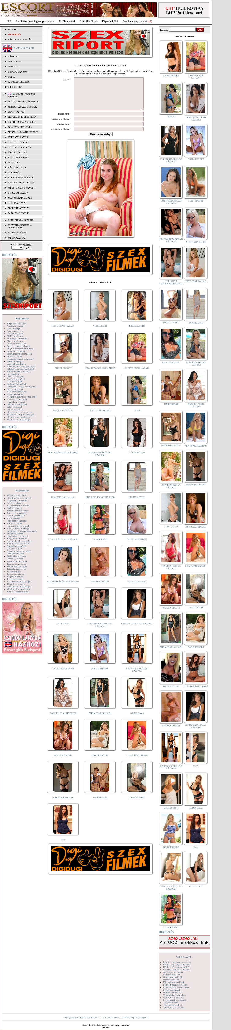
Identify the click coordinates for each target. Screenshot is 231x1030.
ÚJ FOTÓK (13, 66)
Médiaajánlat (142, 1017)
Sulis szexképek (14, 548)
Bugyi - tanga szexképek (18, 346)
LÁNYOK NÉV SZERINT (20, 220)
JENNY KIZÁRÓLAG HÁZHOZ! (137, 630)
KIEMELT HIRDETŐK (19, 82)
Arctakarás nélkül (20, 177)
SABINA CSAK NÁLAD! (137, 374)
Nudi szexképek (14, 508)
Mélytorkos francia (21, 187)
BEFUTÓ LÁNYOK (17, 71)
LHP (9, 21)
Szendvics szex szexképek (19, 551)
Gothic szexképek (15, 376)
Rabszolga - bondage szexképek (22, 531)
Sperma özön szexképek (18, 543)
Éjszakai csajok (18, 192)
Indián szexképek (15, 389)
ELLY (196, 766)
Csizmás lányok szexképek (19, 353)
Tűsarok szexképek (16, 584)
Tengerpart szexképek (17, 563)
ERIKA (137, 416)
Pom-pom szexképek (16, 520)
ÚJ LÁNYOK (14, 61)
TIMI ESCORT (100, 803)
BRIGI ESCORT (171, 847)
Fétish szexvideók (171, 974)
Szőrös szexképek (15, 558)
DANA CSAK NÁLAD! (63, 674)
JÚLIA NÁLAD (137, 458)
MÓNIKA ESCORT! (63, 416)
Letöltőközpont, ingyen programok (35, 21)
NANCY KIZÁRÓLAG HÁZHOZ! (171, 887)
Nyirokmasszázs (18, 208)
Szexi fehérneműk (19, 147)
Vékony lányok (18, 137)
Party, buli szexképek (17, 513)
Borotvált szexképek (16, 343)
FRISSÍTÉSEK (15, 87)
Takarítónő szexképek (17, 561)
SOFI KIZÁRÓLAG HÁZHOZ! (63, 458)
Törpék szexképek (15, 576)
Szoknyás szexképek (16, 556)
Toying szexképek (15, 579)
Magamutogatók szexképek (19, 412)
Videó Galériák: (184, 957)
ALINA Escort (137, 719)
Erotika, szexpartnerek (135, 21)
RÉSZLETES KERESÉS (19, 39)
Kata (63, 846)
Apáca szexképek (15, 331)
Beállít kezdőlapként (89, 1017)
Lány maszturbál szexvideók (176, 987)
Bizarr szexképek (15, 341)
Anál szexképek (14, 328)
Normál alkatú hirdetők (24, 132)
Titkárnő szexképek (16, 574)
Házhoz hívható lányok (23, 101)
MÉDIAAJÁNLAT (17, 237)
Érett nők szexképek (16, 364)
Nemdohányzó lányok (22, 106)
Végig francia (17, 167)
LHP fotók (14, 172)
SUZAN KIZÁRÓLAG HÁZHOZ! (100, 459)
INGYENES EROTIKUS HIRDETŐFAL (20, 226)
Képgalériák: (22, 318)
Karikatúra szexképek (17, 391)
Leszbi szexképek (15, 409)
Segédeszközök (18, 142)
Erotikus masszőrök (21, 122)
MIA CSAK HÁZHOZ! (196, 446)
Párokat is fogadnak (21, 182)
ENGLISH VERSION (23, 48)
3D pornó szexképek (16, 323)
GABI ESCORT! (171, 686)
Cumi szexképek (14, 356)
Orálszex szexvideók (172, 992)
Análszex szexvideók (173, 972)
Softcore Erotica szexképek (19, 541)
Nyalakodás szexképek (17, 510)
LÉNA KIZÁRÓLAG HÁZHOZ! (100, 374)
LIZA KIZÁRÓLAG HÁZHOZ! (63, 545)
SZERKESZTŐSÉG (17, 232)
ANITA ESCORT (100, 674)
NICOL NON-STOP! (137, 545)
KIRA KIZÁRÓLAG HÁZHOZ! (100, 503)
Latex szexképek (14, 407)
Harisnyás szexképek (16, 384)
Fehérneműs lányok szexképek (21, 366)
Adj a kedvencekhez (110, 1017)
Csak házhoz (16, 112)
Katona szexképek (15, 394)
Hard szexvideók (171, 979)
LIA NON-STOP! (137, 503)
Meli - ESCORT (195, 201)
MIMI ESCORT (171, 807)
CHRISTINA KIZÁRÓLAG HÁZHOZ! (100, 631)
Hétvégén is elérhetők (22, 117)
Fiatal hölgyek (18, 157)
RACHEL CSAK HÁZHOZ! (63, 719)
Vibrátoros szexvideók (173, 1007)
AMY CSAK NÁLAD (100, 416)
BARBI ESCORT (100, 761)
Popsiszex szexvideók (173, 997)
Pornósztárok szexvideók (174, 1000)
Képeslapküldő (110, 21)
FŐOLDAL (13, 29)
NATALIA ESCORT (136, 587)
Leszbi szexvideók (171, 989)
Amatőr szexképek (15, 326)
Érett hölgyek (17, 152)
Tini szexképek (14, 571)
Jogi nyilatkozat (71, 1017)
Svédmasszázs (17, 203)
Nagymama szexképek (17, 500)
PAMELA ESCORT (63, 761)
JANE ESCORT (137, 803)
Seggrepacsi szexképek (17, 536)
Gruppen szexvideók (172, 977)
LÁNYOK (13, 56)
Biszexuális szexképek (17, 338)
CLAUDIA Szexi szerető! (63, 503)
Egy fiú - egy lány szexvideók (177, 962)
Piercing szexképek (16, 515)
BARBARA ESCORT (63, 803)
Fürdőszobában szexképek (19, 371)
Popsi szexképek (14, 523)
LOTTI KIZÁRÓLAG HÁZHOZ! (63, 587)
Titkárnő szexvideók (172, 1005)
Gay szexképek (14, 374)
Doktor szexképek (15, 361)
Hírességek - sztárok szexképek (21, 386)
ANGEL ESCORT (63, 374)
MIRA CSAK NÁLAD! (100, 719)
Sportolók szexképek (16, 546)
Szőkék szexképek (15, 553)
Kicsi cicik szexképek (17, 399)
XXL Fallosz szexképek (18, 591)
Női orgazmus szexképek (18, 505)
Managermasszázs (20, 198)
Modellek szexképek (16, 495)
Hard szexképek (14, 381)
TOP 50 (11, 76)
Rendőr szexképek (15, 533)
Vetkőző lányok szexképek (19, 586)
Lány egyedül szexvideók (175, 984)
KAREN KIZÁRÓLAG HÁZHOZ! (137, 675)
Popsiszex (14, 162)
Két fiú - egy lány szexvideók (177, 964)
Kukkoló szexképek (16, 401)
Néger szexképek (15, 503)
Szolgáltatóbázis (89, 21)
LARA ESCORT (100, 545)
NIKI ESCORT (100, 332)
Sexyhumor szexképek (17, 538)
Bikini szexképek (15, 336)
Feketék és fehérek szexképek (20, 369)
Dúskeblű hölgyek (20, 127)
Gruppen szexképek (16, 379)
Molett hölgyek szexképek (19, 498)
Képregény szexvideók (174, 982)
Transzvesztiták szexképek (19, 581)
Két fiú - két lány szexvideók (176, 967)
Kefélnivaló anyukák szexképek (22, 396)
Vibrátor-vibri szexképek (18, 589)
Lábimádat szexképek (17, 404)
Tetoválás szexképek (16, 569)
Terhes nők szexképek (17, 566)
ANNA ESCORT (171, 75)
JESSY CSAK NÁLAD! (63, 332)
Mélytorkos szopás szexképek (20, 414)
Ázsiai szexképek (15, 333)
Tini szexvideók (170, 1002)
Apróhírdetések (67, 21)
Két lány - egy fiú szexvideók (177, 969)
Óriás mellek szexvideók (174, 995)
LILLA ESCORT (137, 332)
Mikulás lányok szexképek (19, 419)
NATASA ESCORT (100, 587)
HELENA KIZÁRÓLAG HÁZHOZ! (171, 240)
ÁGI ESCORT (63, 630)
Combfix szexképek (16, 351)
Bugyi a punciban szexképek (20, 348)
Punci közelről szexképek (18, 528)
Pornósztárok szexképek (18, 525)
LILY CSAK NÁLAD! (137, 761)
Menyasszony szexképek (18, 417)
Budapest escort (18, 213)
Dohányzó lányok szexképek (20, 358)
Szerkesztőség (127, 1017)
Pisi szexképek (14, 518)
